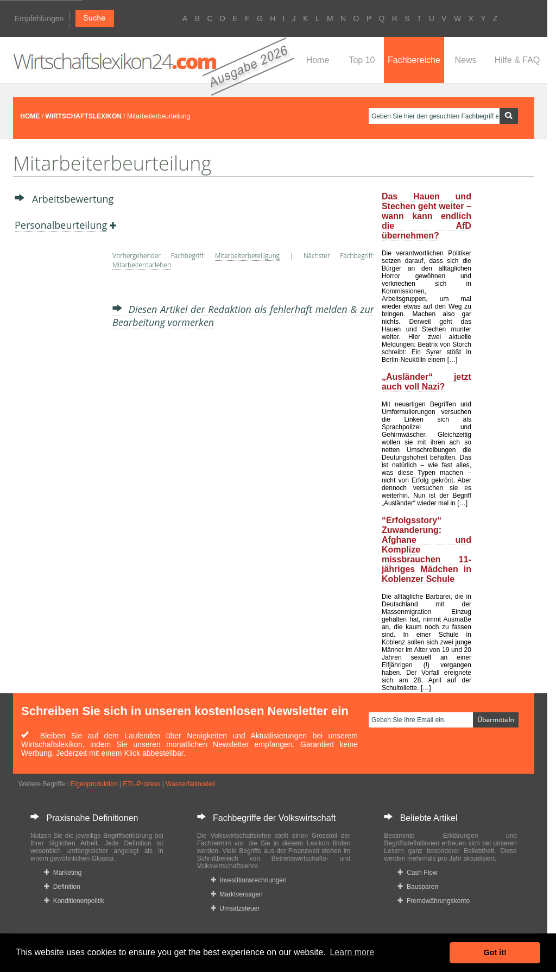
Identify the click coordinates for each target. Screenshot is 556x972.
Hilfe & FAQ (517, 60)
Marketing (62, 872)
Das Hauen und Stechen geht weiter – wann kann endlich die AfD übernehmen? (426, 216)
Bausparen (417, 887)
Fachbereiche (414, 60)
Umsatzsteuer (235, 908)
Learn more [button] (352, 952)
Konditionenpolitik (74, 901)
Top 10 (362, 60)
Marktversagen (237, 894)
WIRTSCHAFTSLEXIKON (83, 116)
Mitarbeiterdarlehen (141, 264)
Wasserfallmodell (190, 784)
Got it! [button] (495, 952)
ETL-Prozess (141, 784)
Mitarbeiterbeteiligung (247, 255)
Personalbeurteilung (61, 224)
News (465, 60)
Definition (62, 887)
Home (318, 60)
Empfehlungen (39, 18)
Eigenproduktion (94, 784)
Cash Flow (417, 872)
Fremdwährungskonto (433, 901)
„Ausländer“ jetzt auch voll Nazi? (426, 381)
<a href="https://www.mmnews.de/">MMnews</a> (58, 412)
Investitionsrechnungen (249, 880)
